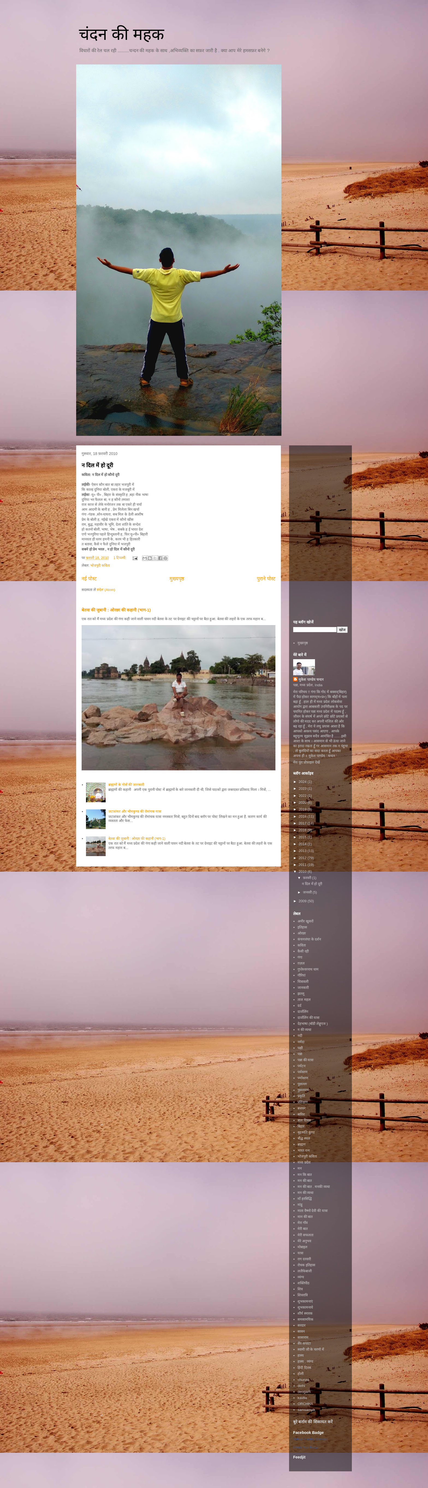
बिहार (301, 1126)
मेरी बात (303, 1229)
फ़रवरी (307, 878)
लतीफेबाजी (305, 1271)
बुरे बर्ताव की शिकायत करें (312, 1421)
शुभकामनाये (305, 1307)
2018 (303, 816)
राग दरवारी (304, 1259)
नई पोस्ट (89, 578)
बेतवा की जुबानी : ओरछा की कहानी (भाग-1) (116, 610)
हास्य (301, 1355)
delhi (301, 1386)
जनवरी (308, 892)
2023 (303, 788)
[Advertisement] (320, 531)
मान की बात (305, 1217)
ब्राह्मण (301, 1144)
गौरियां (301, 975)
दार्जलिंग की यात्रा (308, 1018)
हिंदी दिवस (304, 1368)
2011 (303, 865)
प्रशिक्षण (303, 1102)
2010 (303, 871)
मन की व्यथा (305, 1193)
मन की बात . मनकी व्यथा (314, 1187)
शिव (300, 1289)
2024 (303, 782)
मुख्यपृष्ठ (177, 578)
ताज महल (304, 1000)
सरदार (301, 1325)
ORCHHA (305, 1404)
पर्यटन (301, 1066)
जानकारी (303, 988)
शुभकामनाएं (305, 1301)
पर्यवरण (302, 1072)
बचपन (301, 1108)
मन (300, 1168)
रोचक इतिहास (306, 1265)
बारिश (301, 1114)
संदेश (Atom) (106, 590)
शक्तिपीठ (304, 1283)
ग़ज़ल (301, 963)
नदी (300, 1036)
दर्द (299, 1006)
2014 (303, 844)
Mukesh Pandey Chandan (310, 1438)
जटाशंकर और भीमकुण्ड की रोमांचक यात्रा (134, 811)
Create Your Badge (306, 1447)
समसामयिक (305, 1319)
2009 (303, 901)
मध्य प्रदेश (304, 1162)
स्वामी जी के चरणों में (311, 1349)
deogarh (304, 1392)
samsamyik (306, 1410)
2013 (303, 851)
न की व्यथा (304, 1030)
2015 (303, 837)
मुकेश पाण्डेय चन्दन (311, 680)
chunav (303, 1380)
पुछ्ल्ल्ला (303, 1090)
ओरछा (302, 933)
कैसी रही (303, 951)
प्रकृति (301, 1096)
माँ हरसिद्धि (305, 1199)
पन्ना (300, 1054)
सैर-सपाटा (304, 1343)
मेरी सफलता (305, 1235)
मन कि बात (305, 1175)
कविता (302, 945)
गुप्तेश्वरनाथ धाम (308, 969)
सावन (301, 1331)
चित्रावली (303, 982)
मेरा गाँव (303, 1223)
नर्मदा (301, 1042)
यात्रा (300, 1253)
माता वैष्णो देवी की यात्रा (312, 1211)
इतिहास (302, 927)
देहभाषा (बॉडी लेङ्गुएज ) (313, 1024)
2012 (303, 858)
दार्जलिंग (303, 1012)
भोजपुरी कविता (100, 565)
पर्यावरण (303, 1078)
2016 (303, 830)
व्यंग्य (301, 1277)
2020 (303, 802)
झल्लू (301, 994)
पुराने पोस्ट (266, 578)
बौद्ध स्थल (304, 1138)
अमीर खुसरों (305, 921)
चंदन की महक (121, 34)
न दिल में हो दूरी (97, 465)
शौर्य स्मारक (305, 1313)
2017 (303, 823)
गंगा (300, 957)
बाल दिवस (304, 1120)
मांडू (300, 1205)
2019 (303, 809)
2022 (303, 796)
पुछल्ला (302, 1084)
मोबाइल (302, 1247)
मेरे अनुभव (304, 1241)
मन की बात (305, 1181)
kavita (302, 1398)
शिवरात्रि (303, 1295)
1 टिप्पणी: (120, 558)
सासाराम (303, 1337)
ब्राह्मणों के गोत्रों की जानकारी (126, 785)
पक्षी (300, 1048)
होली (301, 1374)
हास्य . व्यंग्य (305, 1361)
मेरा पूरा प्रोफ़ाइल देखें (306, 762)
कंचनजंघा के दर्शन (309, 939)
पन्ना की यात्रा (305, 1060)
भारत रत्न (304, 1150)
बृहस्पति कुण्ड (306, 1132)
